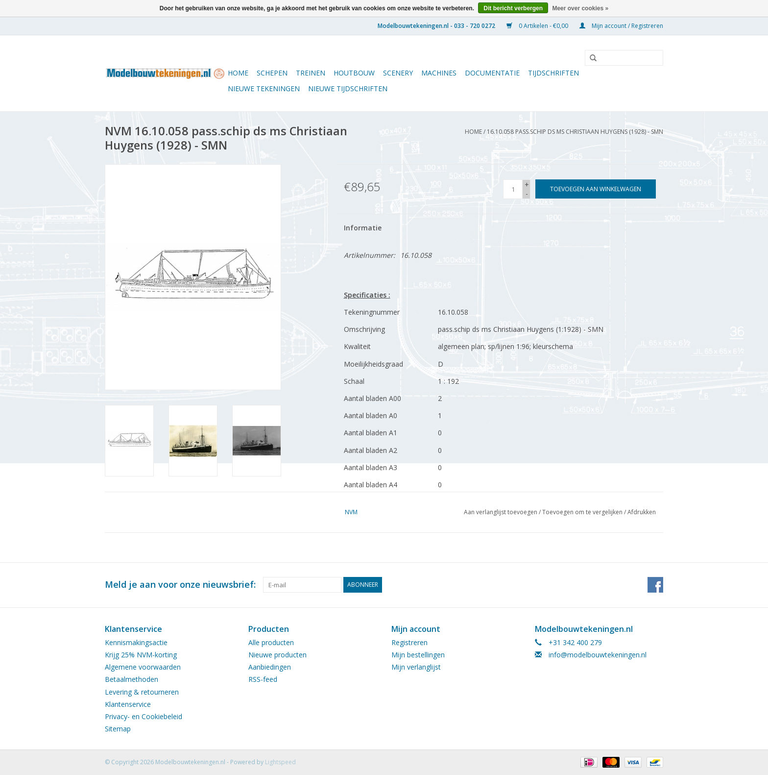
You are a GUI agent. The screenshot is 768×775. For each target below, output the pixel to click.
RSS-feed (262, 679)
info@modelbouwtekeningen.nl (598, 654)
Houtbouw (354, 72)
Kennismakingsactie (136, 642)
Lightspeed (280, 762)
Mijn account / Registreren (621, 26)
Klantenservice (128, 704)
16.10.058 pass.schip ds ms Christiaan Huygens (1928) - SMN (575, 131)
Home (238, 72)
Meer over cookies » (580, 8)
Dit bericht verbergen (513, 8)
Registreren (409, 642)
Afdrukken (641, 512)
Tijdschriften (553, 72)
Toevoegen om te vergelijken (583, 512)
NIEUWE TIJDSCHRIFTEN (347, 88)
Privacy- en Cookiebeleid (143, 716)
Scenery (398, 72)
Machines (438, 72)
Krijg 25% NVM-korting (141, 654)
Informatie (363, 227)
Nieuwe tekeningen (264, 88)
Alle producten (271, 642)
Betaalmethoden (131, 679)
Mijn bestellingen (418, 654)
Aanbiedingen (269, 667)
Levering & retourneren (142, 692)
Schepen (272, 72)
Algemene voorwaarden (143, 667)
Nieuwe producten (277, 654)
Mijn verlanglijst (416, 667)
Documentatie (492, 72)
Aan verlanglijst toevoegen (500, 512)
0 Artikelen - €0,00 (538, 26)
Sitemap (118, 728)
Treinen (310, 72)
